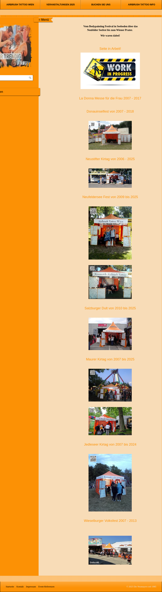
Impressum (31, 586)
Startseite (10, 586)
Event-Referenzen (46, 586)
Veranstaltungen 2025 (60, 4)
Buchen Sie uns (100, 4)
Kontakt (20, 586)
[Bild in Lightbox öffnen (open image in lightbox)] (110, 71)
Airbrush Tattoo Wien (20, 4)
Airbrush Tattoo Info (141, 4)
